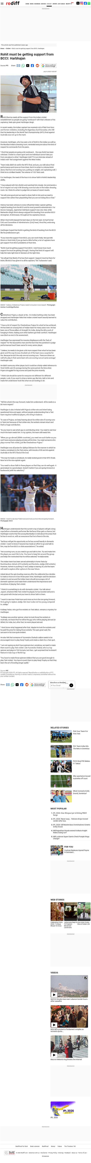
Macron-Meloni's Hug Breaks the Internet (66, 1059)
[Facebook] (85, 3)
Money (53, 1146)
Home (2, 48)
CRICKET (49, 4)
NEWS (32, 4)
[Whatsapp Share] (22, 65)
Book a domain (35, 1146)
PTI (7, 65)
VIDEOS (54, 972)
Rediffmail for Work (22, 1146)
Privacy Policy (52, 1153)
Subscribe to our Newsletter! (58, 682)
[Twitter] (78, 3)
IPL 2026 (54, 1117)
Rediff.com (24, 1153)
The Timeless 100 (70, 1146)
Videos (60, 1146)
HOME (27, 4)
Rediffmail (45, 1146)
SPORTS (55, 4)
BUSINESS (37, 4)
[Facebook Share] (32, 65)
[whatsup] (89, 3)
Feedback (68, 1153)
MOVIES (43, 4)
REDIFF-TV (69, 4)
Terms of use (82, 1153)
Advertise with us (34, 1153)
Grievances (45, 1156)
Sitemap (60, 1153)
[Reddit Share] (37, 65)
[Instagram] (82, 3)
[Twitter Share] (27, 65)
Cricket (8, 48)
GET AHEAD (61, 4)
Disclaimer (44, 1153)
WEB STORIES (57, 899)
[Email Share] (18, 65)
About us (74, 1153)
